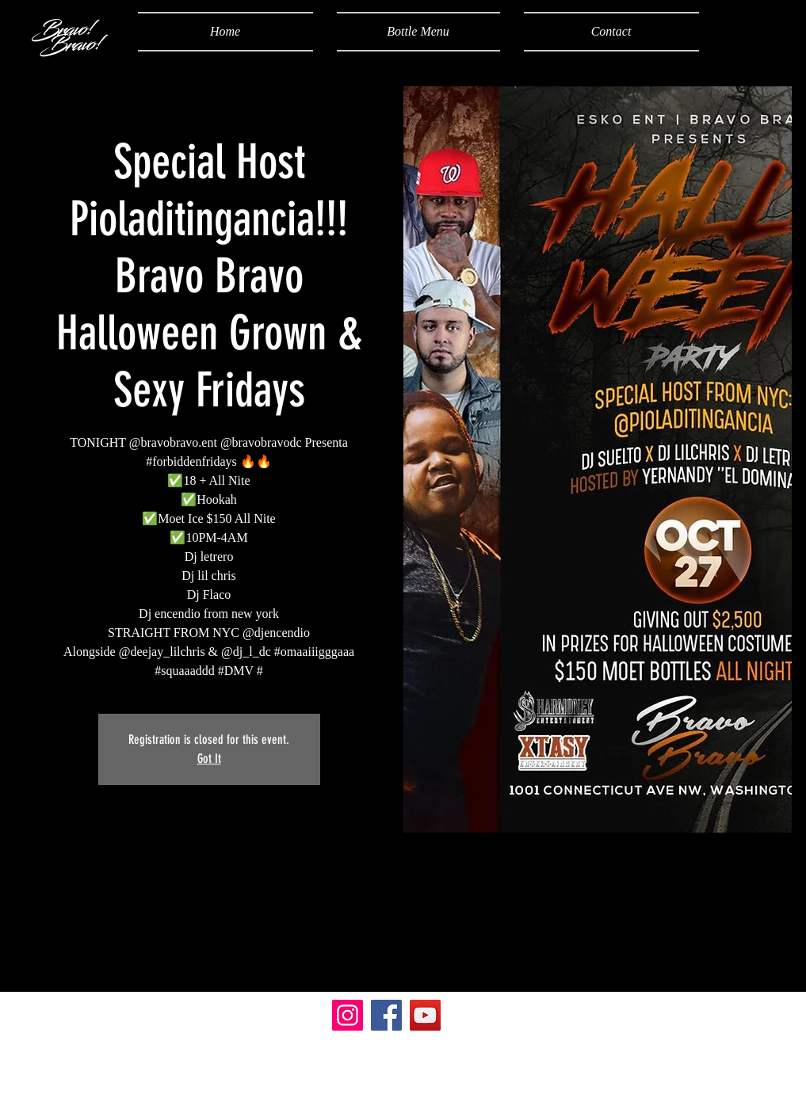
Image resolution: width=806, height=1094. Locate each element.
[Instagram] (347, 1015)
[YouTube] (425, 1015)
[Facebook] (386, 1015)
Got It (209, 758)
